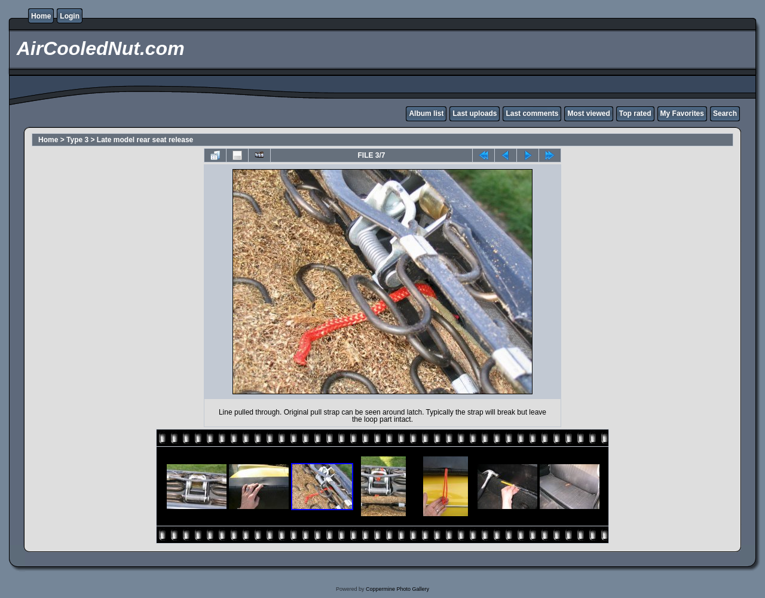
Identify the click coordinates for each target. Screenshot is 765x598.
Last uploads (474, 113)
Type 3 (77, 140)
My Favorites (682, 113)
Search (725, 113)
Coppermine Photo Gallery (397, 589)
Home (41, 16)
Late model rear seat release (145, 140)
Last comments (532, 113)
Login (69, 16)
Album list (426, 113)
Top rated (635, 113)
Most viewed (588, 113)
